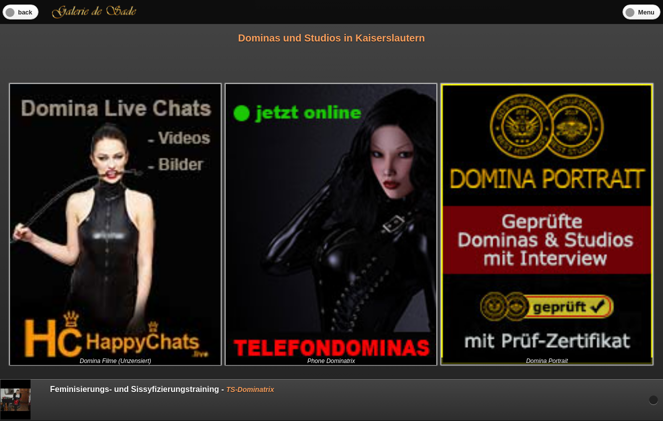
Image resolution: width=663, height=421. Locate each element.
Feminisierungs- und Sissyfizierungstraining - (137, 400)
